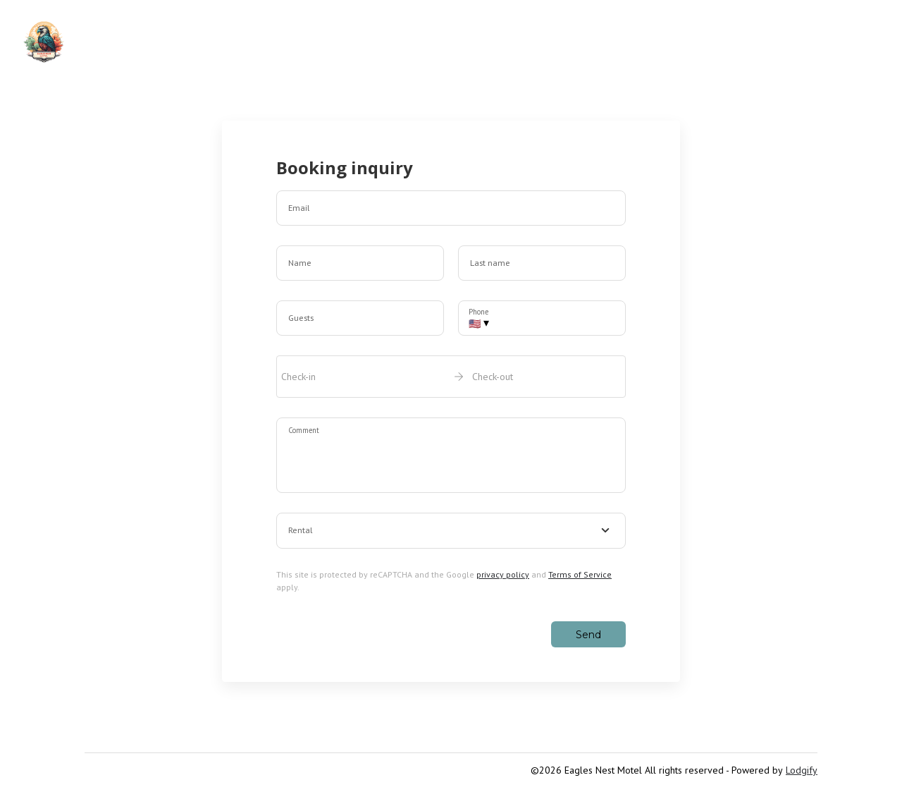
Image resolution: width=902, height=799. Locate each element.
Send (588, 634)
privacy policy (502, 574)
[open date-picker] (451, 376)
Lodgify (801, 770)
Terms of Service (580, 574)
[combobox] (451, 531)
